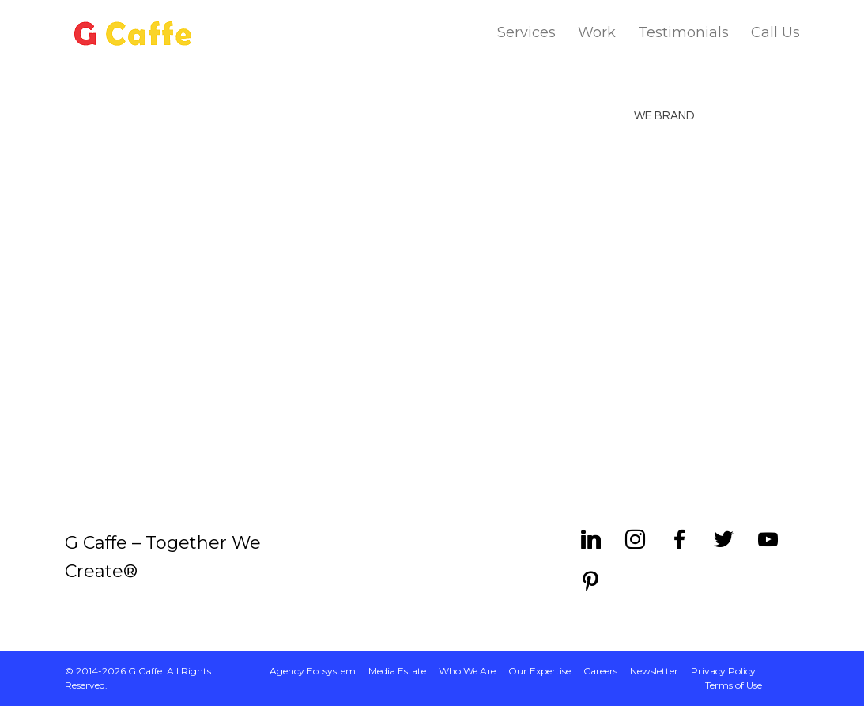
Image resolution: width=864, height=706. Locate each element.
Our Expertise (539, 671)
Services (526, 32)
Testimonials (683, 32)
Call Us (775, 32)
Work (597, 32)
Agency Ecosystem (313, 671)
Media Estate (397, 671)
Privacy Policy (723, 671)
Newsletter (654, 671)
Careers (600, 671)
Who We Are (467, 671)
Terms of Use (733, 685)
